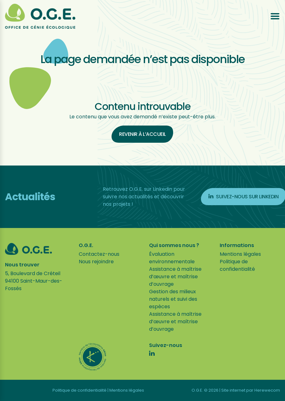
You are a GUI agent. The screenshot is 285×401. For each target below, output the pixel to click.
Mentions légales (240, 254)
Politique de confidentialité (237, 265)
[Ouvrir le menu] (275, 16)
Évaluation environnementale (172, 257)
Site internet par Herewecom (250, 390)
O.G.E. (86, 245)
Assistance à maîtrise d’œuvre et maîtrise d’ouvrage (175, 276)
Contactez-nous (99, 254)
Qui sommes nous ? (174, 245)
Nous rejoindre (96, 261)
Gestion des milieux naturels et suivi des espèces (173, 299)
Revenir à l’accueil (142, 134)
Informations (237, 245)
